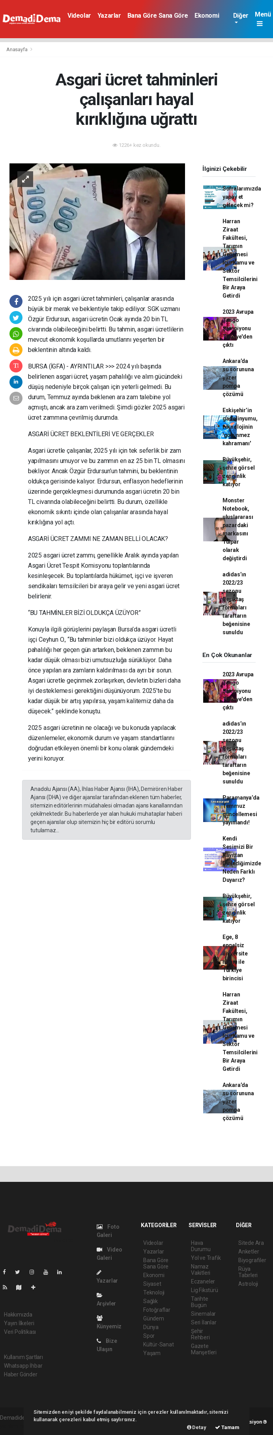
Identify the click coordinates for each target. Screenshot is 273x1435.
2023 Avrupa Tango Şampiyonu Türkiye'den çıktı (238, 328)
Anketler (248, 1251)
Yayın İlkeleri (19, 1323)
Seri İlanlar (204, 1322)
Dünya (151, 1327)
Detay (196, 1427)
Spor (149, 1336)
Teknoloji (154, 1292)
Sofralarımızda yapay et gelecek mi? (242, 196)
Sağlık (150, 1301)
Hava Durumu (201, 1246)
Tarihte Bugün (199, 1302)
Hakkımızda (18, 1314)
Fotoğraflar (156, 1310)
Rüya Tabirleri (248, 1272)
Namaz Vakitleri (200, 1269)
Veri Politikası (20, 1332)
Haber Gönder (20, 1374)
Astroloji (248, 1284)
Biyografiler (252, 1260)
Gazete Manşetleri (204, 1349)
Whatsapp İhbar (23, 1366)
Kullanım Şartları (23, 1357)
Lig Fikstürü (204, 1290)
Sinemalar (203, 1314)
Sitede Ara (251, 1243)
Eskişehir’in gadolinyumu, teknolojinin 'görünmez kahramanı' (240, 426)
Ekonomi (206, 15)
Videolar (79, 15)
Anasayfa (17, 49)
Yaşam (152, 1353)
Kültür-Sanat (158, 1344)
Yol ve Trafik (206, 1258)
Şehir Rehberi (200, 1334)
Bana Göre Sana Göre (157, 15)
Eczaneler (203, 1281)
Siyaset (152, 1284)
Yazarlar (109, 15)
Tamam (227, 1427)
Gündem (153, 1318)
